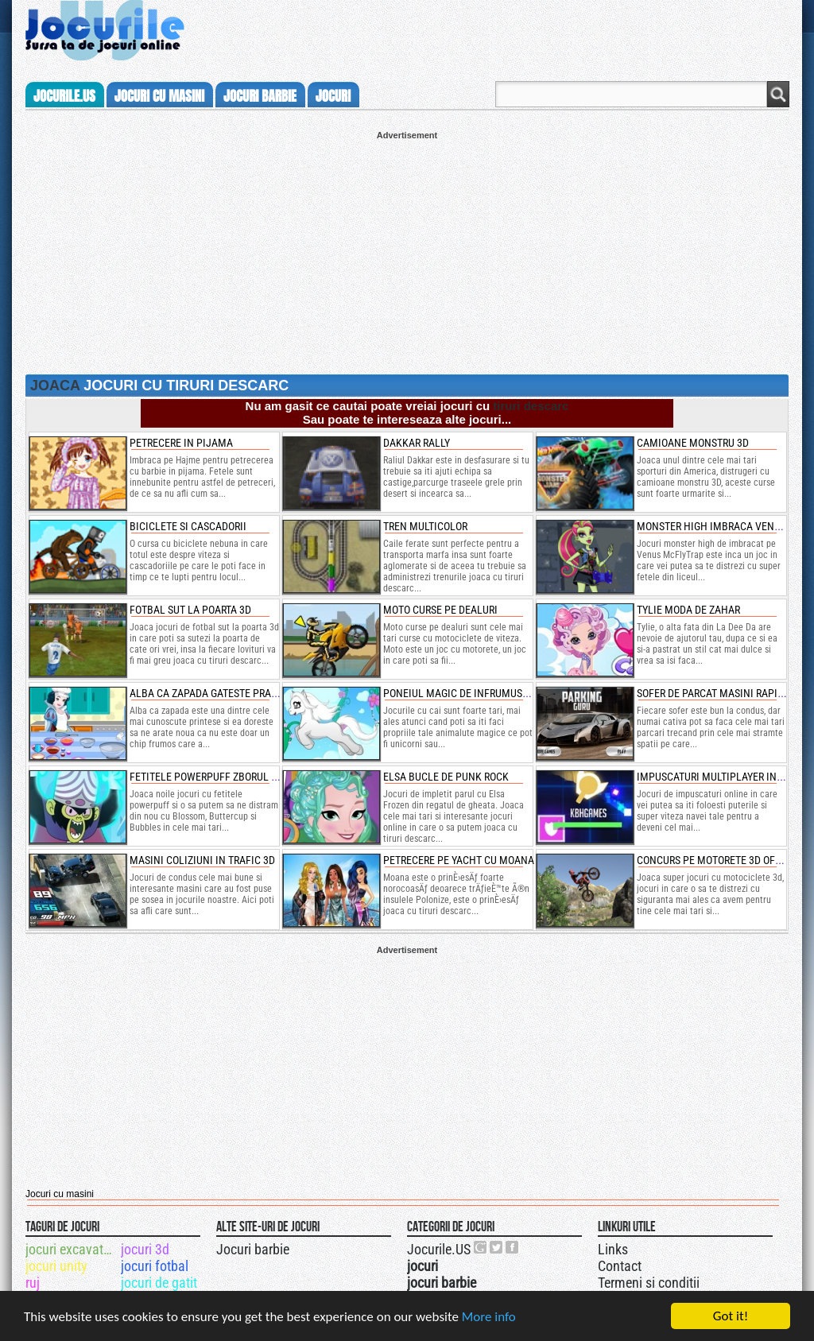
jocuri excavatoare (71, 1249)
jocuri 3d (145, 1249)
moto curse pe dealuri (440, 609)
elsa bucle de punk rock (446, 776)
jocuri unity (56, 1266)
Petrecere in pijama (181, 442)
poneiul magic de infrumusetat (463, 693)
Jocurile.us (64, 96)
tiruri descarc (530, 406)
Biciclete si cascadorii (188, 526)
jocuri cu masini (159, 96)
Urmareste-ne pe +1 (481, 1247)
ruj (32, 1282)
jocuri (333, 96)
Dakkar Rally (416, 442)
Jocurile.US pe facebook (513, 1247)
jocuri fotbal (154, 1266)
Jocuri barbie (252, 1249)
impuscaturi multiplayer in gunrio (725, 776)
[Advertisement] (407, 251)
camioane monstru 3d (693, 442)
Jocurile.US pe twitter (497, 1247)
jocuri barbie (260, 96)
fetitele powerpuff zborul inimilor (222, 776)
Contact (620, 1266)
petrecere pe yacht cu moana (458, 860)
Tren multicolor (425, 526)
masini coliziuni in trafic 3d (202, 860)
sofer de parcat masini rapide (713, 693)
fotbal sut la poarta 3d (190, 609)
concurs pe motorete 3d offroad (721, 860)
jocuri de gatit (159, 1282)
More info (489, 1316)
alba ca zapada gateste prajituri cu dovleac (245, 693)
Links (613, 1249)
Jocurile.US (439, 1249)
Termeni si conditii (649, 1282)
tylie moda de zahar (688, 609)
